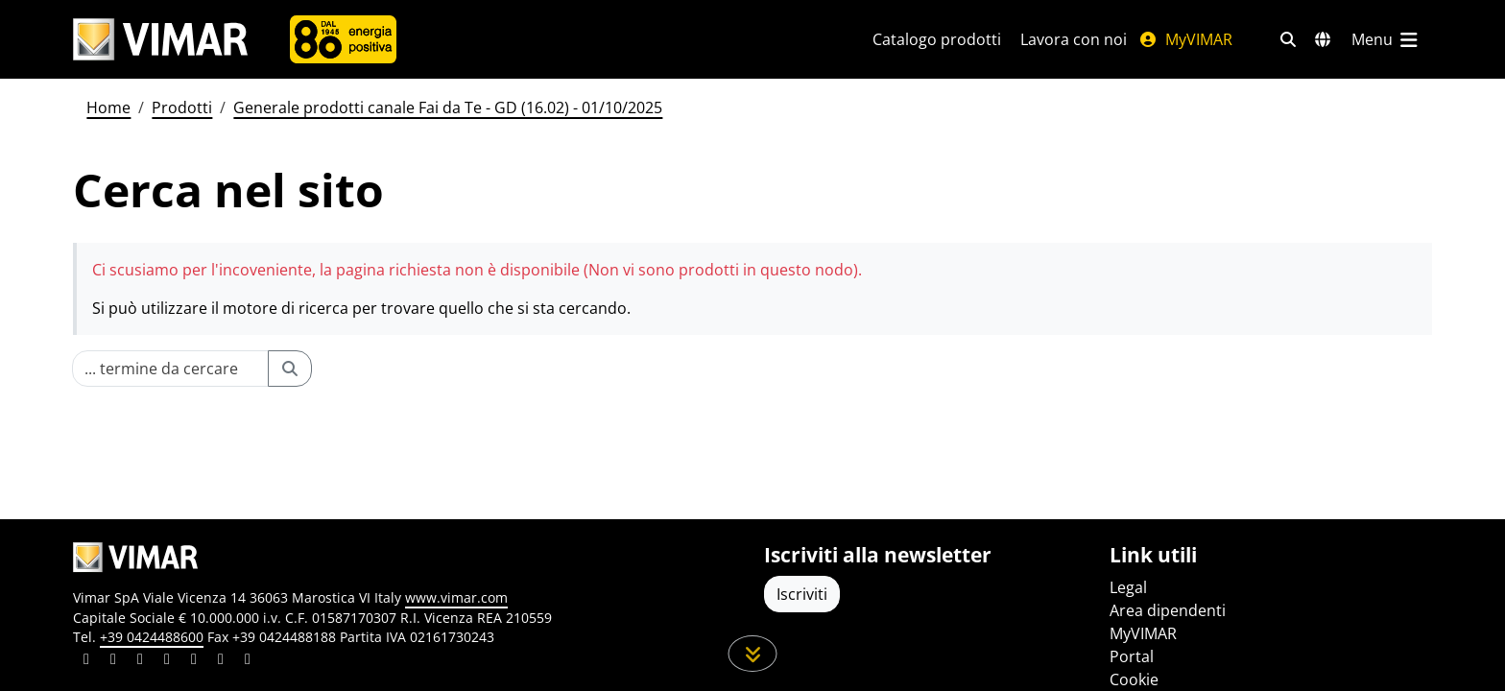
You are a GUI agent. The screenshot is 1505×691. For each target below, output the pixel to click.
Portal (1132, 656)
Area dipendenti (1168, 610)
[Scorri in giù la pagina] (753, 653)
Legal (1128, 587)
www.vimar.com (456, 597)
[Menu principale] (1386, 39)
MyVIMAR (1185, 39)
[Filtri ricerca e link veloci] (1288, 39)
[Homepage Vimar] (160, 39)
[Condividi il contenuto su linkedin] (86, 661)
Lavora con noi (1073, 39)
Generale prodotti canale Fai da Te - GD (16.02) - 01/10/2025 (447, 107)
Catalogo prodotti (936, 39)
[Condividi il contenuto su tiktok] (247, 661)
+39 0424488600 (151, 637)
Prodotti (182, 107)
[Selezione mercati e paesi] (1322, 39)
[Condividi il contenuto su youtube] (193, 661)
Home (108, 107)
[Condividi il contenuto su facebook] (113, 661)
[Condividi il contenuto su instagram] (167, 661)
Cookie (1134, 679)
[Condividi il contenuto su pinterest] (140, 661)
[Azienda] (343, 39)
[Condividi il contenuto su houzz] (220, 661)
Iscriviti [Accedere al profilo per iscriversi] (801, 594)
